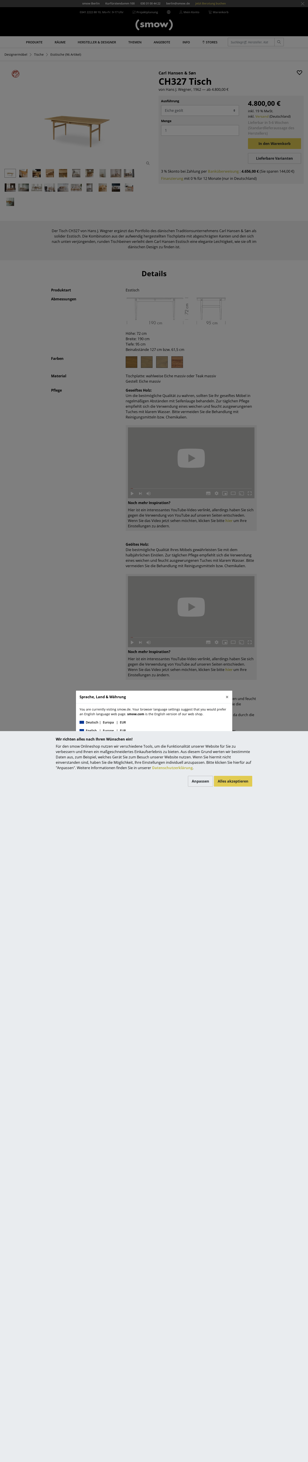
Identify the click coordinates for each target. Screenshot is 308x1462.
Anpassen (200, 781)
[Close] (227, 697)
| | (103, 722)
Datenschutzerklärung (172, 767)
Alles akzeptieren (233, 781)
